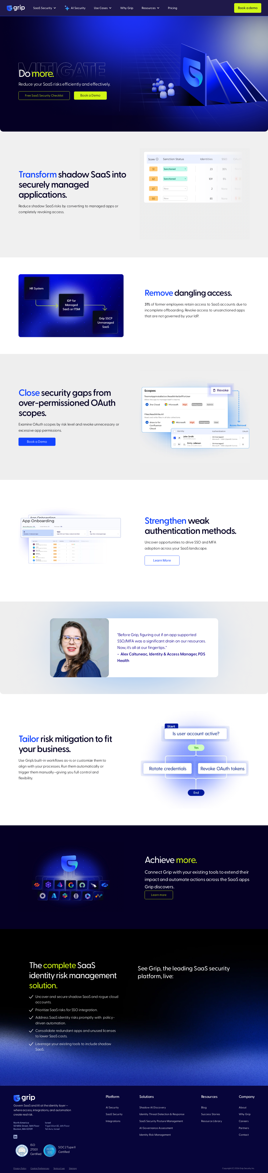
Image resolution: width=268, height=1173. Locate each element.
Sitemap (73, 1168)
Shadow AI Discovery (152, 1107)
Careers (244, 1121)
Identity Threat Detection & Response (161, 1114)
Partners (244, 1128)
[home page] (24, 1098)
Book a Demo (90, 95)
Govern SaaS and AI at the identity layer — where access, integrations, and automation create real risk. (42, 1110)
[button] (44, 8)
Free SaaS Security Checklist (44, 96)
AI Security (112, 1107)
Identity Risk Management (155, 1134)
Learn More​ (162, 560)
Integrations (113, 1121)
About (242, 1107)
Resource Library (211, 1121)
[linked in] (15, 1137)
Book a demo (248, 8)
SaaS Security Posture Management (161, 1121)
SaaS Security (114, 1114)
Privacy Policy (19, 1168)
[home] (16, 8)
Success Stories (210, 1114)
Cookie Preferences (39, 1168)
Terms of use (59, 1168)
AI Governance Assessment (156, 1128)
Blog (204, 1107)
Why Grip (245, 1114)
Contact (244, 1134)
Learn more (158, 895)
